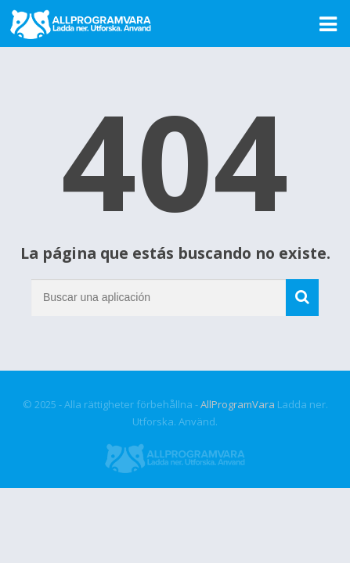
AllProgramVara (237, 404)
